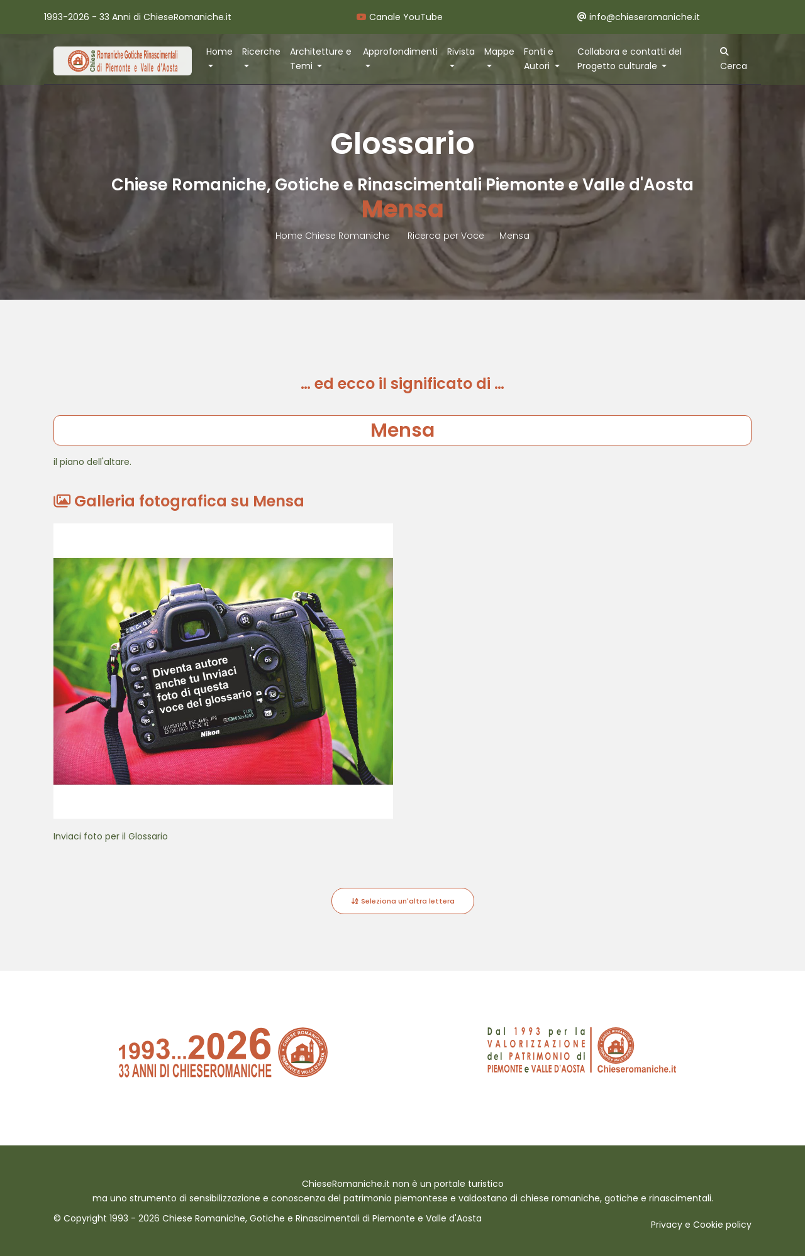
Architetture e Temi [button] (321, 58)
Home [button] (219, 51)
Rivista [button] (461, 51)
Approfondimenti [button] (400, 51)
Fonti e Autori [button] (538, 58)
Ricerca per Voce (446, 235)
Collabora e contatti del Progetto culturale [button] (629, 58)
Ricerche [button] (261, 51)
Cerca (733, 59)
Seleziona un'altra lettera (403, 901)
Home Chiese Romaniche (333, 235)
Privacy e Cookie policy (701, 1224)
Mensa (514, 235)
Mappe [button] (499, 51)
